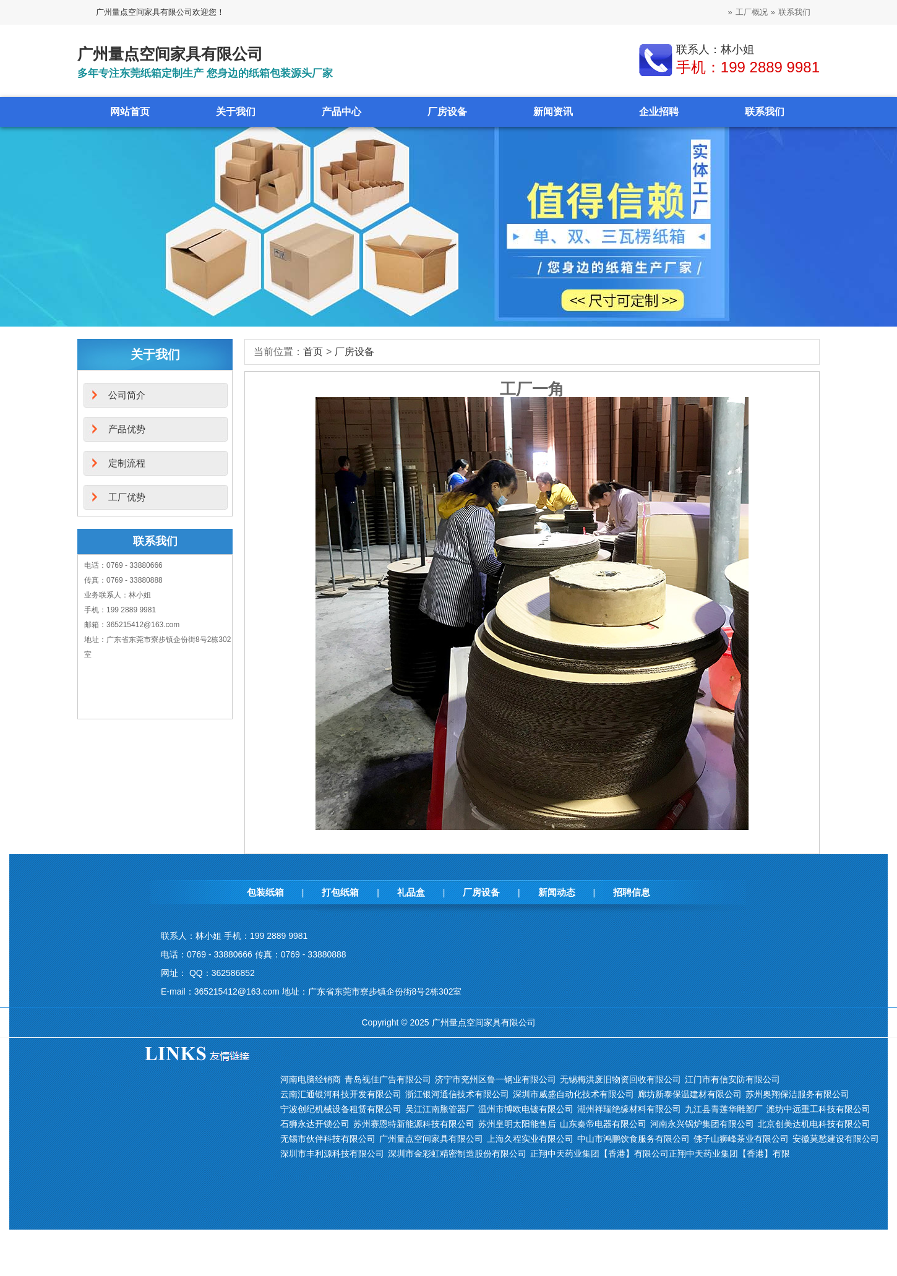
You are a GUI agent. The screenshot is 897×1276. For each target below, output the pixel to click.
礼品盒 (411, 892)
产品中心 (341, 111)
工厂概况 (752, 12)
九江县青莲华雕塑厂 (724, 1109)
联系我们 (794, 12)
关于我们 (235, 111)
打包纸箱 (340, 892)
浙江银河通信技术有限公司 (457, 1094)
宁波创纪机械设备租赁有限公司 (340, 1109)
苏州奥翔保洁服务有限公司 (797, 1094)
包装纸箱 (265, 892)
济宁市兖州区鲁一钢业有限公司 (495, 1079)
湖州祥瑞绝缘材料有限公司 (629, 1109)
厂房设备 (447, 111)
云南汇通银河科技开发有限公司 (340, 1094)
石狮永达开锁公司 (315, 1124)
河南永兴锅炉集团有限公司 (702, 1124)
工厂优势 (126, 497)
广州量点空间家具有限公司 (431, 1139)
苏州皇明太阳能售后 (517, 1124)
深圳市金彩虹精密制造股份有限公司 (457, 1153)
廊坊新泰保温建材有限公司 (690, 1094)
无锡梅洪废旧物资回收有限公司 (620, 1079)
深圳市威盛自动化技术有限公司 (573, 1094)
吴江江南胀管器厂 (439, 1109)
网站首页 (130, 111)
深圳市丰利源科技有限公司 (332, 1153)
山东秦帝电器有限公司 (603, 1124)
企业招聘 (659, 111)
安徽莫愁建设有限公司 (835, 1139)
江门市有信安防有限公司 (732, 1079)
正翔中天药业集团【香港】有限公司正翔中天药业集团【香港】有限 (660, 1153)
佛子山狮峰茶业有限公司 (741, 1139)
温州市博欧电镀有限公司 (525, 1109)
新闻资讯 (553, 111)
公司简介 (126, 395)
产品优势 (126, 429)
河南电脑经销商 (310, 1079)
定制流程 (126, 463)
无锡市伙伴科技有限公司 (328, 1139)
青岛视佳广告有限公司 (388, 1079)
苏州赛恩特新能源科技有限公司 (413, 1124)
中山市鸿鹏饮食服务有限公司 (633, 1139)
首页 (313, 351)
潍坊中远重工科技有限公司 (818, 1109)
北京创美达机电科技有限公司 (814, 1124)
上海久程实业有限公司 (530, 1139)
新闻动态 (556, 892)
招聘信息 (631, 892)
